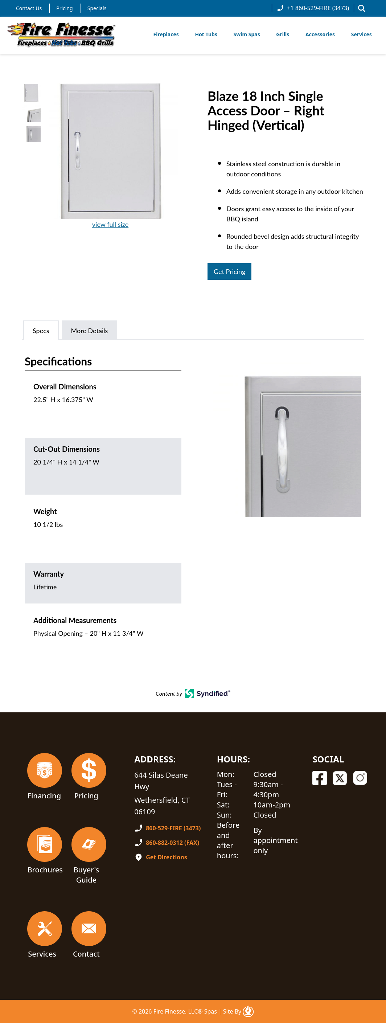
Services (361, 34)
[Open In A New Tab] (248, 1011)
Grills (282, 34)
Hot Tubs (206, 34)
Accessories (320, 34)
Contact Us (29, 8)
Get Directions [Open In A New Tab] (166, 857)
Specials (97, 8)
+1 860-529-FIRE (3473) (313, 8)
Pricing (64, 8)
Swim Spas (247, 34)
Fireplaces (166, 34)
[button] (361, 8)
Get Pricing (229, 271)
